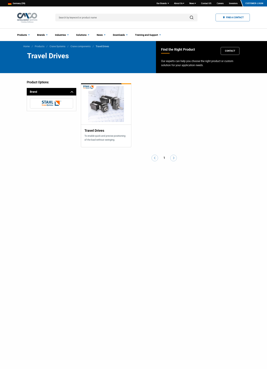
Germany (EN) (16, 3)
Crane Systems (57, 46)
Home (26, 46)
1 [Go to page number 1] (164, 158)
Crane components (80, 46)
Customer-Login (254, 3)
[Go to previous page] (155, 158)
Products (39, 46)
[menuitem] (24, 35)
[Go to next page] (173, 158)
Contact (230, 50)
